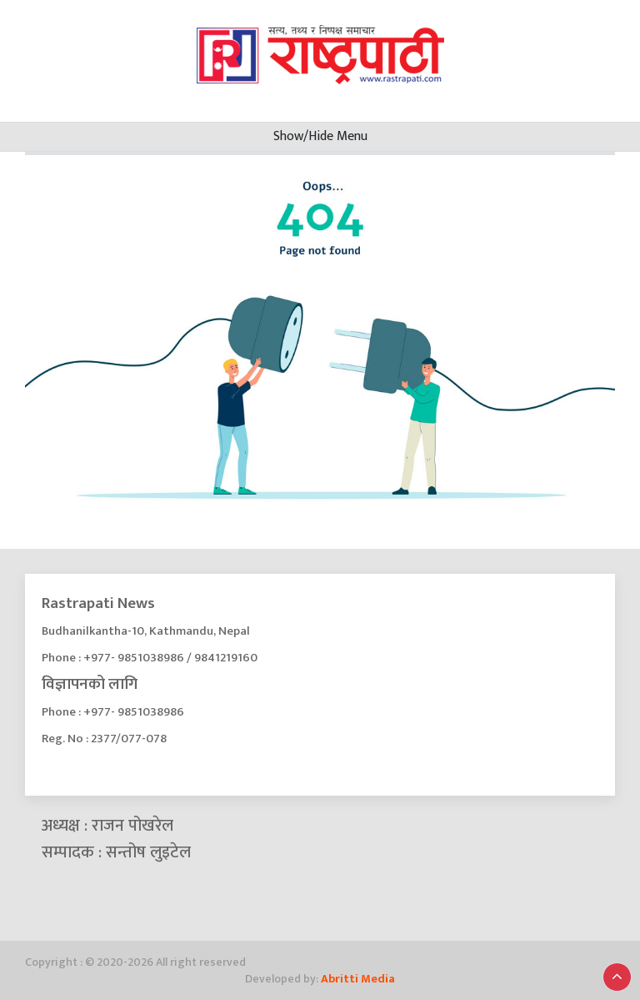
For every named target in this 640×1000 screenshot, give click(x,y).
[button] (617, 977)
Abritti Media (358, 978)
